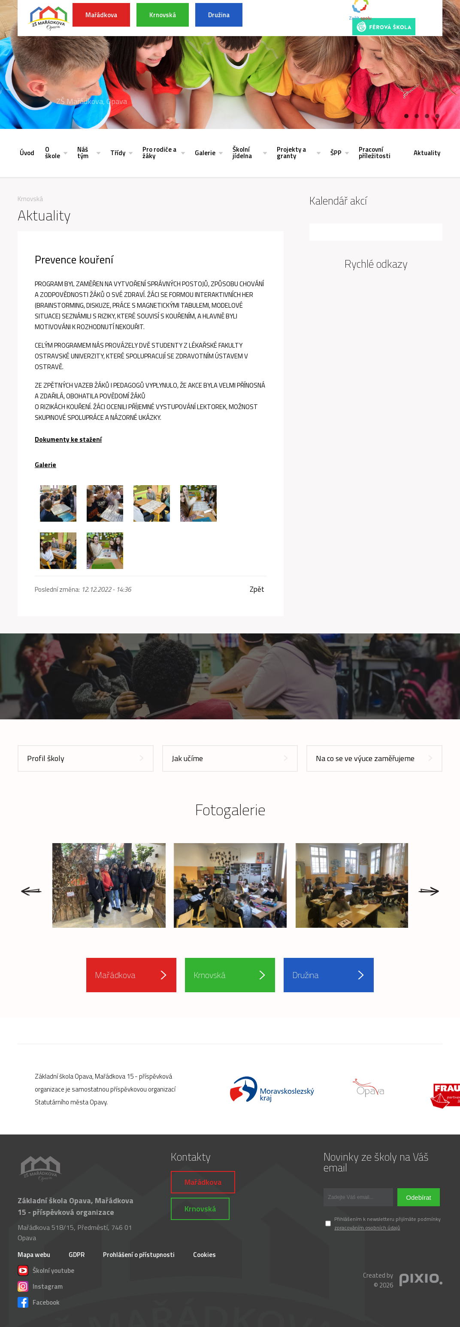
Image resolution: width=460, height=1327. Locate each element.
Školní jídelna (242, 152)
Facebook (39, 1301)
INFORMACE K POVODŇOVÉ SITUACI (292, 18)
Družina (219, 15)
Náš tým (82, 152)
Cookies (204, 1255)
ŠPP (336, 153)
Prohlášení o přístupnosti (139, 1255)
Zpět (257, 589)
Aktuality (427, 153)
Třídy (117, 153)
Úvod (27, 153)
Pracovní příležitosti (374, 152)
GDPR (77, 1255)
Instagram (40, 1285)
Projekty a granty (291, 152)
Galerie (205, 153)
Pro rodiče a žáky (159, 152)
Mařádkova (101, 15)
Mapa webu (34, 1255)
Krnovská (162, 15)
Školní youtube (46, 1269)
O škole (52, 152)
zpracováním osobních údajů (367, 1227)
